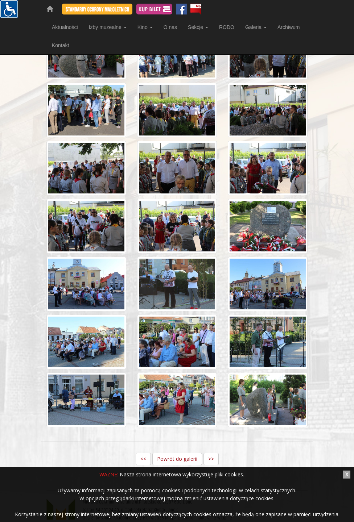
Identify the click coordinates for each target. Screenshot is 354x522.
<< (143, 458)
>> (211, 458)
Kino (145, 27)
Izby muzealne (108, 27)
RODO (226, 27)
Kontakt (60, 45)
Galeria (256, 27)
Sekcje (198, 27)
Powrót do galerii (177, 458)
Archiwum (288, 27)
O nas (170, 27)
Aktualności (65, 27)
